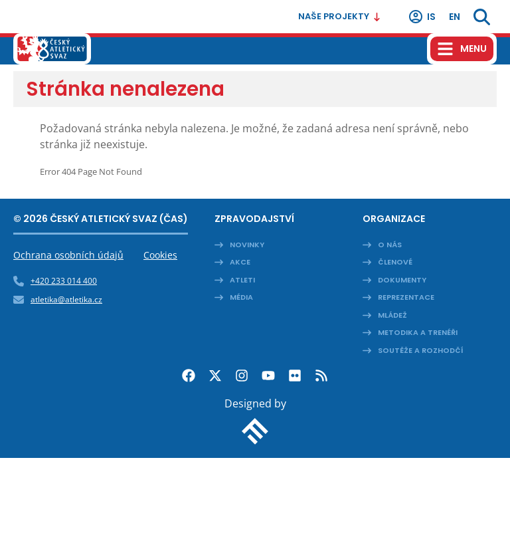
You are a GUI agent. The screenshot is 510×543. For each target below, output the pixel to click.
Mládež (392, 315)
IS (422, 17)
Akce (240, 262)
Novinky (247, 244)
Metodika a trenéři (418, 332)
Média (241, 297)
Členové (395, 262)
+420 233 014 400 (64, 280)
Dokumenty (402, 279)
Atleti (242, 279)
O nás (390, 244)
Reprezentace (406, 297)
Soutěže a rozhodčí (421, 350)
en (454, 16)
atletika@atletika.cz (66, 299)
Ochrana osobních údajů (68, 255)
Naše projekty (339, 16)
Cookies (160, 255)
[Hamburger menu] (461, 49)
